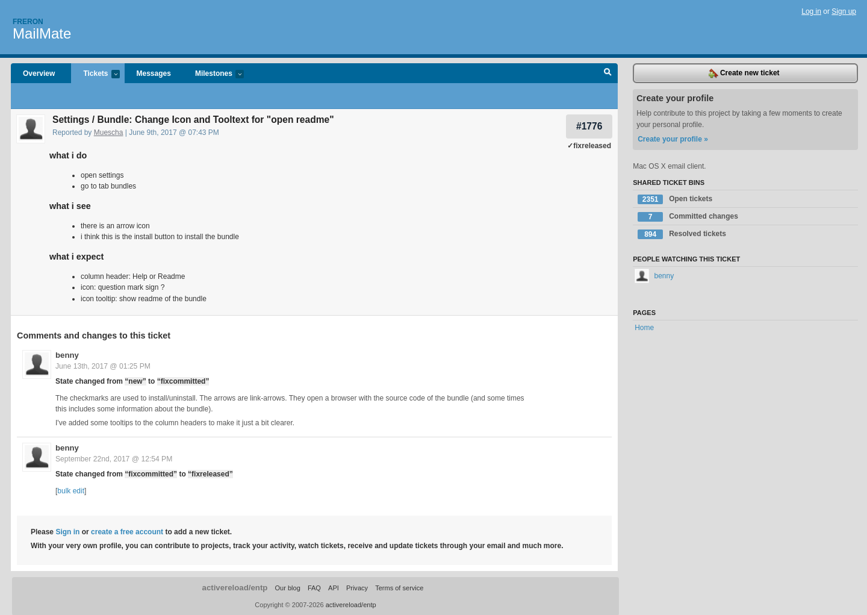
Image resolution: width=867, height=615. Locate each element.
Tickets (95, 74)
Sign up (843, 11)
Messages (154, 73)
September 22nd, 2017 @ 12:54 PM (113, 458)
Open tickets (675, 199)
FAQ (314, 587)
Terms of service (399, 587)
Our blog (287, 587)
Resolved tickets (682, 234)
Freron (28, 21)
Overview (39, 73)
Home (644, 327)
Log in (811, 11)
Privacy (357, 587)
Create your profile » (673, 139)
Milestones (213, 74)
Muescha (108, 132)
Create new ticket (744, 73)
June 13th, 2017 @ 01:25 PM (103, 365)
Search (608, 73)
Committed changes (688, 217)
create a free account (127, 531)
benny (67, 354)
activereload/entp (235, 587)
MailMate (42, 33)
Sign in (67, 531)
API (333, 587)
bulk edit (70, 490)
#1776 (589, 126)
